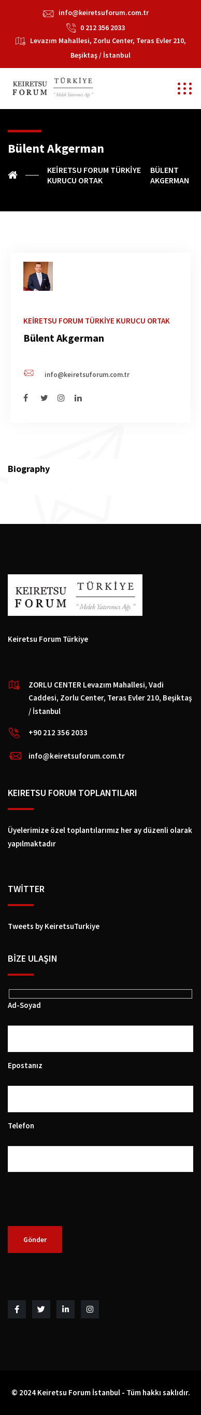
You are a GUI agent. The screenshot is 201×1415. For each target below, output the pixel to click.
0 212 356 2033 (102, 27)
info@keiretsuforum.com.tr (104, 12)
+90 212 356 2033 (58, 732)
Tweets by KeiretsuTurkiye (53, 926)
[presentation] (86, 1205)
